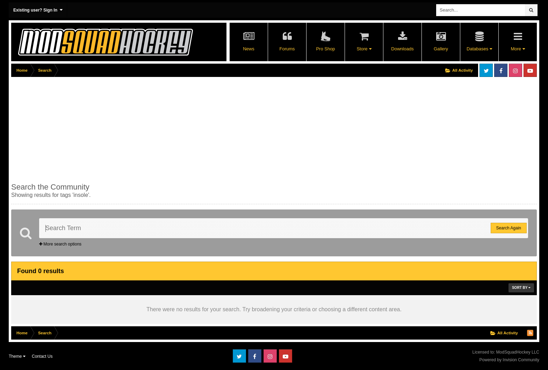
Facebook (500, 70)
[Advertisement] (138, 128)
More (518, 48)
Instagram (515, 70)
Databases (479, 48)
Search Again (508, 228)
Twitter (486, 70)
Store (363, 48)
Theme (17, 356)
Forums (287, 48)
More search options (60, 244)
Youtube (530, 70)
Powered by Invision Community (509, 359)
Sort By (521, 288)
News (248, 48)
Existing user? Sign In (38, 10)
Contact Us (42, 356)
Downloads (402, 48)
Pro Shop (325, 48)
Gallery (441, 48)
